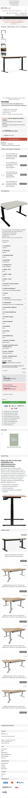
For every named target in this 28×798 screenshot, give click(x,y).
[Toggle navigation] (2, 17)
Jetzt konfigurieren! (14, 139)
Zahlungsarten (4, 763)
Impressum (4, 749)
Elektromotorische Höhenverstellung (11, 145)
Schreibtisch (24, 26)
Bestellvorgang (4, 756)
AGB (2, 750)
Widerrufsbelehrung (6, 754)
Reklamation (4, 768)
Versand (3, 765)
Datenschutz (4, 752)
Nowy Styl (3, 26)
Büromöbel (3, 144)
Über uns (3, 758)
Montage (3, 767)
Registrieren (24, 15)
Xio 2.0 (18, 26)
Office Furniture (11, 26)
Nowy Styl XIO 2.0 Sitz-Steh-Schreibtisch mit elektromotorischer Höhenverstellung (11, 463)
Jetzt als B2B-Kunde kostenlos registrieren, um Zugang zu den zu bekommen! (14, 22)
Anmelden (17, 15)
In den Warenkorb (14, 402)
